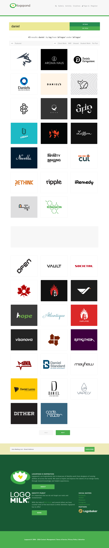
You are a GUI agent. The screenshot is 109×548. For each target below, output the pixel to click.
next (63, 432)
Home (32, 5)
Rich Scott (48, 502)
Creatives (76, 6)
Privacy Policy (73, 539)
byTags (85, 24)
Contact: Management (48, 539)
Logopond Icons (84, 504)
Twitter (81, 498)
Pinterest (82, 500)
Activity (68, 6)
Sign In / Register (90, 6)
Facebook (82, 495)
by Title (85, 28)
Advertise (81, 539)
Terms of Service (61, 539)
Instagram (82, 502)
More (39, 513)
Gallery (61, 6)
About (43, 487)
